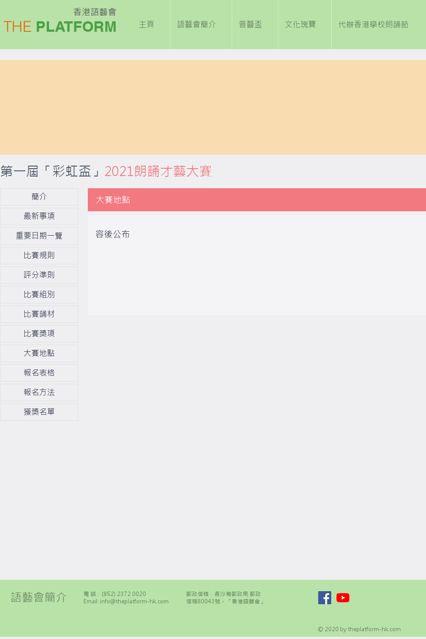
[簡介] (39, 197)
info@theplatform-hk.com (134, 601)
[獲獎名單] (39, 412)
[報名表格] (39, 373)
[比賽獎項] (39, 334)
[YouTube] (342, 597)
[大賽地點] (39, 353)
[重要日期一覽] (39, 236)
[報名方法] (39, 392)
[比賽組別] (39, 294)
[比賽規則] (39, 255)
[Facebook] (324, 597)
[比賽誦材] (39, 314)
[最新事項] (39, 216)
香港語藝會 (94, 12)
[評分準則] (39, 275)
